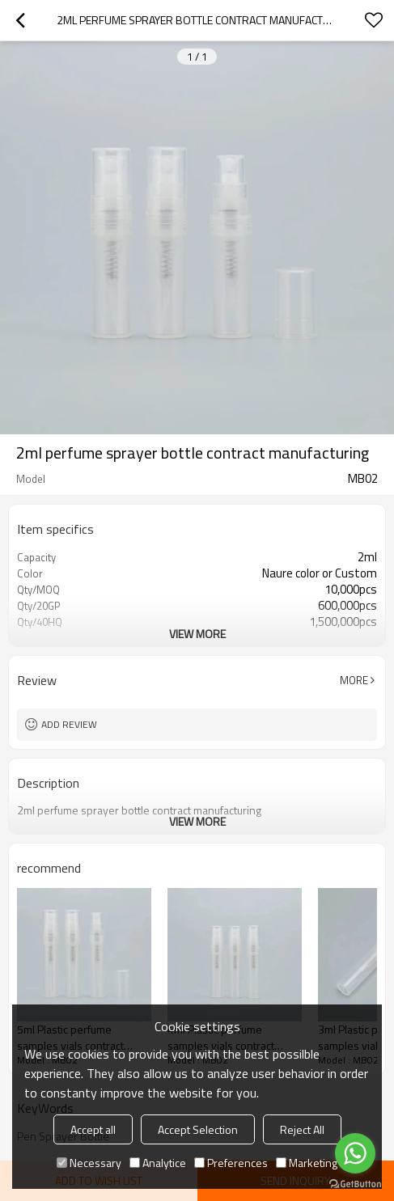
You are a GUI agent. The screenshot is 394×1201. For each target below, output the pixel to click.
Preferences (231, 1162)
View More (197, 633)
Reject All (302, 1129)
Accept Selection (198, 1129)
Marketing (306, 1162)
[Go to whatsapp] (355, 1153)
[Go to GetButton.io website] (355, 1184)
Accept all (93, 1129)
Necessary (89, 1162)
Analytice (157, 1162)
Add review (69, 724)
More (354, 680)
